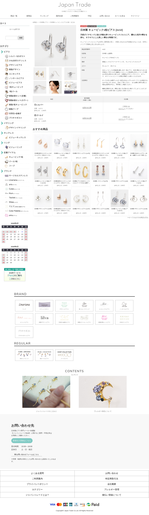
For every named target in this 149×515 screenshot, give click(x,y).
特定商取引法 (111, 478)
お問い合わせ (105, 16)
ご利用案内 (74, 16)
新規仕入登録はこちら (22, 441)
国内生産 (59, 16)
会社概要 (111, 484)
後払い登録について (111, 495)
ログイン (122, 108)
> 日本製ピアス (43, 22)
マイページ (135, 16)
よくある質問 (37, 473)
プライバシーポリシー (37, 484)
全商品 (35, 22)
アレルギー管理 (111, 489)
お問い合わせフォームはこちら (26, 454)
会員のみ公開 (86, 107)
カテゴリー (37, 489)
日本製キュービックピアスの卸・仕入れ (62, 22)
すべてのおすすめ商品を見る (138, 217)
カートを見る (120, 16)
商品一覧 (14, 16)
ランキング (44, 16)
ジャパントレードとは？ (37, 495)
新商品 (29, 16)
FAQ (89, 16)
